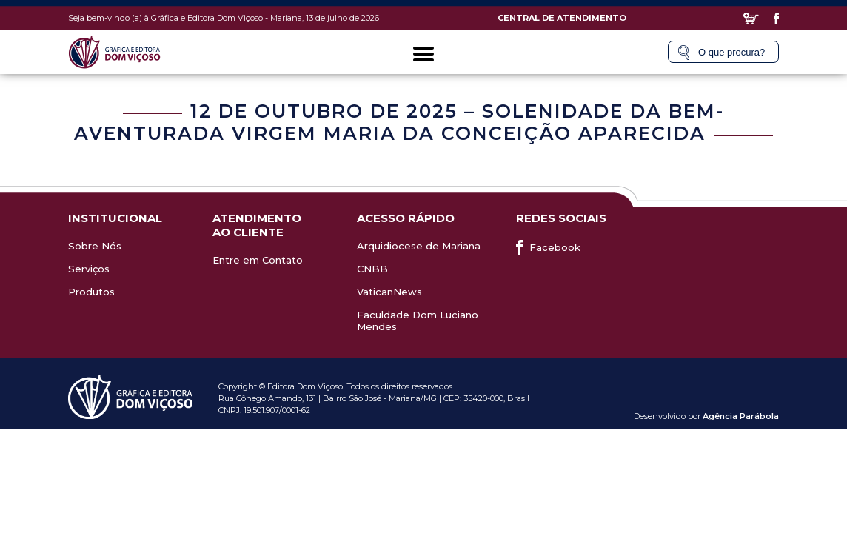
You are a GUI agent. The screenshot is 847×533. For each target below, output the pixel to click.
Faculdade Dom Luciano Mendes (417, 320)
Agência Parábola (741, 416)
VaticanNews (389, 292)
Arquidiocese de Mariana (419, 246)
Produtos (91, 292)
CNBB (372, 269)
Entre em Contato (257, 260)
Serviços (89, 269)
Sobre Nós (94, 246)
